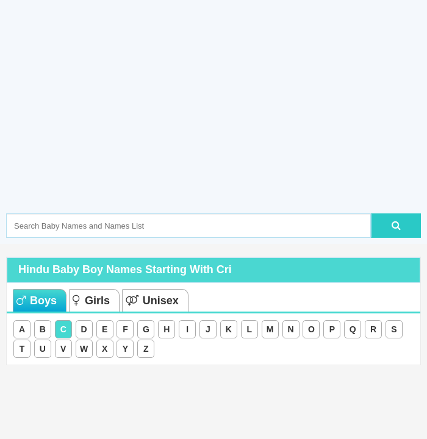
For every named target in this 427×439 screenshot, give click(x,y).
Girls (91, 300)
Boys (36, 300)
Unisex (152, 300)
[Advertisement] (216, 125)
